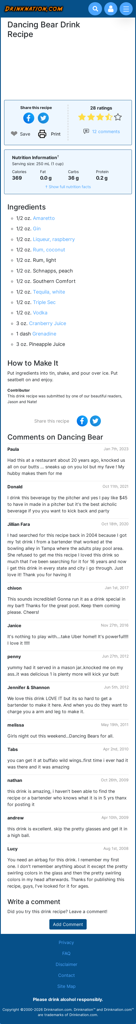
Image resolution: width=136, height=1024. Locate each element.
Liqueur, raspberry (54, 239)
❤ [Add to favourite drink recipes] (14, 133)
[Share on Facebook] (28, 118)
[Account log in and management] (110, 8)
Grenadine (44, 334)
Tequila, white (49, 292)
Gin (37, 228)
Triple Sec (44, 302)
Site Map (66, 986)
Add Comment (68, 924)
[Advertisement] (68, 68)
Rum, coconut (49, 250)
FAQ (66, 953)
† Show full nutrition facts (68, 186)
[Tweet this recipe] (43, 118)
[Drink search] (95, 8)
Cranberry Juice (47, 323)
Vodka (40, 312)
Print (56, 134)
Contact (66, 975)
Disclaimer (66, 964)
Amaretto (44, 218)
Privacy (66, 942)
